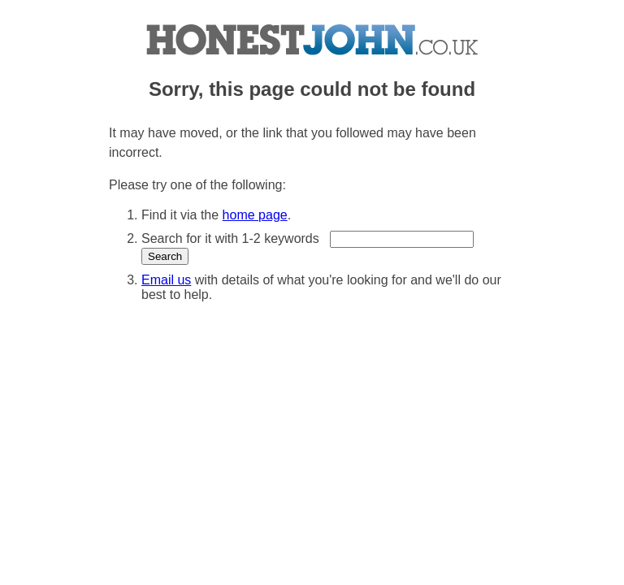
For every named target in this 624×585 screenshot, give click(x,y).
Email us (166, 280)
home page (255, 215)
